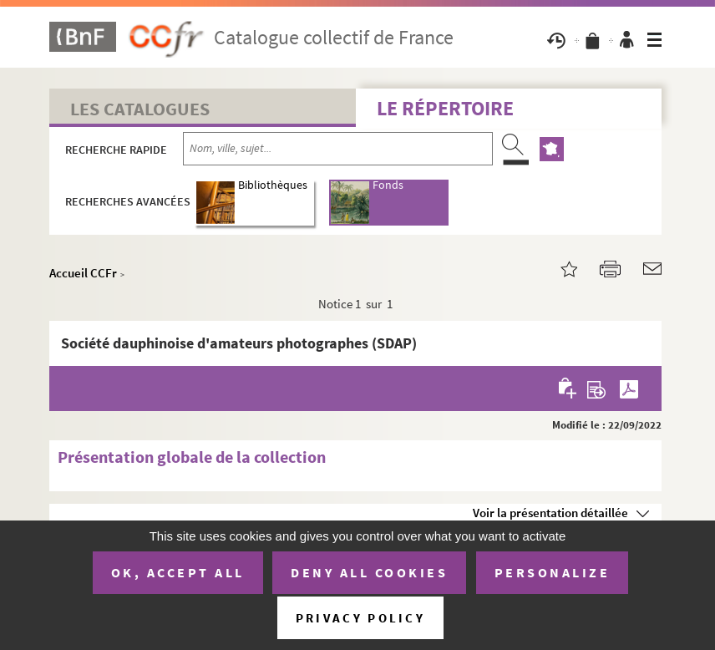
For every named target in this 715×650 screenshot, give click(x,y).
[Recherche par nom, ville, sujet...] (338, 148)
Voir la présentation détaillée (550, 513)
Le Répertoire (445, 108)
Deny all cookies (369, 572)
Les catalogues (140, 108)
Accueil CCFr (83, 273)
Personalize (552, 572)
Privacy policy (360, 618)
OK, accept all (178, 572)
